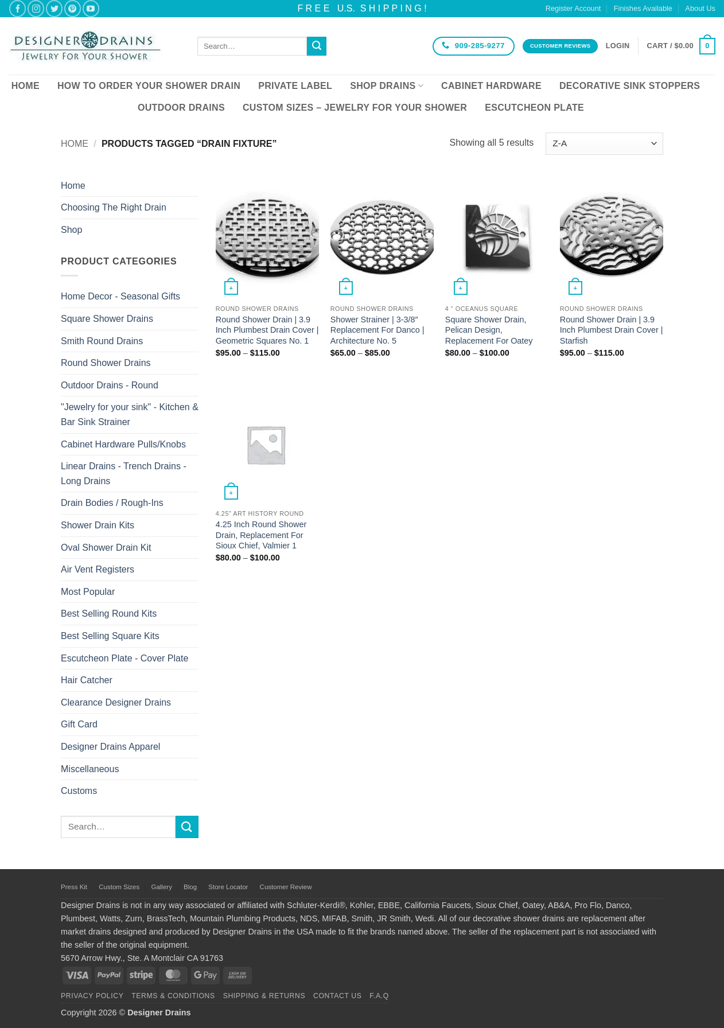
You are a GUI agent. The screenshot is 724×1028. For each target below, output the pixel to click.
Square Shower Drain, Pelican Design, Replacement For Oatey (489, 330)
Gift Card (79, 724)
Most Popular (88, 592)
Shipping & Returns (264, 996)
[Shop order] (604, 144)
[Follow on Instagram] (36, 8)
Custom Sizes (119, 886)
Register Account (573, 8)
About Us (700, 8)
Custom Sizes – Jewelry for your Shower (355, 107)
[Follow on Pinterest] (72, 8)
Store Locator (228, 886)
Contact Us (337, 996)
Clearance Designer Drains (116, 702)
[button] (618, 46)
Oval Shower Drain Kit (106, 547)
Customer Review (286, 886)
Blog (190, 886)
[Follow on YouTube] (91, 8)
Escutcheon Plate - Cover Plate (124, 658)
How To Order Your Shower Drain (148, 86)
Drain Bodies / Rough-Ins (112, 503)
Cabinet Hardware (491, 86)
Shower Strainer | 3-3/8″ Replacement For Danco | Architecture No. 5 (377, 330)
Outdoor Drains (181, 107)
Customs (79, 791)
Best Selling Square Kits (110, 636)
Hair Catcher (86, 680)
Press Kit (74, 886)
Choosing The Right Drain (113, 207)
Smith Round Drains (102, 341)
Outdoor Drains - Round (109, 385)
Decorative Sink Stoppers (629, 86)
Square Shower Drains (107, 319)
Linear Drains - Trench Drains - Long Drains (123, 473)
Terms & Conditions (173, 996)
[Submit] (316, 46)
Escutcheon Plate (534, 107)
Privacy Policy (92, 996)
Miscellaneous (90, 769)
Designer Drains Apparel (110, 746)
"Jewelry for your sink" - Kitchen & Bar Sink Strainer (129, 414)
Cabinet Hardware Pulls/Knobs (123, 444)
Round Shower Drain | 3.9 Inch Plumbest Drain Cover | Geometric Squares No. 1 (267, 330)
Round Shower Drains (106, 363)
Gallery (161, 886)
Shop (71, 230)
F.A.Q (379, 996)
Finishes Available (643, 8)
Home (25, 86)
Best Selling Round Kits (109, 613)
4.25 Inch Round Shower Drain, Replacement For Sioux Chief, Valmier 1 (261, 535)
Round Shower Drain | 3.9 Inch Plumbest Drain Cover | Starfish (611, 330)
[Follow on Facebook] (17, 8)
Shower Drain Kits (97, 525)
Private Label (295, 86)
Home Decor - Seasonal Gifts (120, 296)
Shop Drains (386, 85)
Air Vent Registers (97, 569)
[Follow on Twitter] (54, 8)
